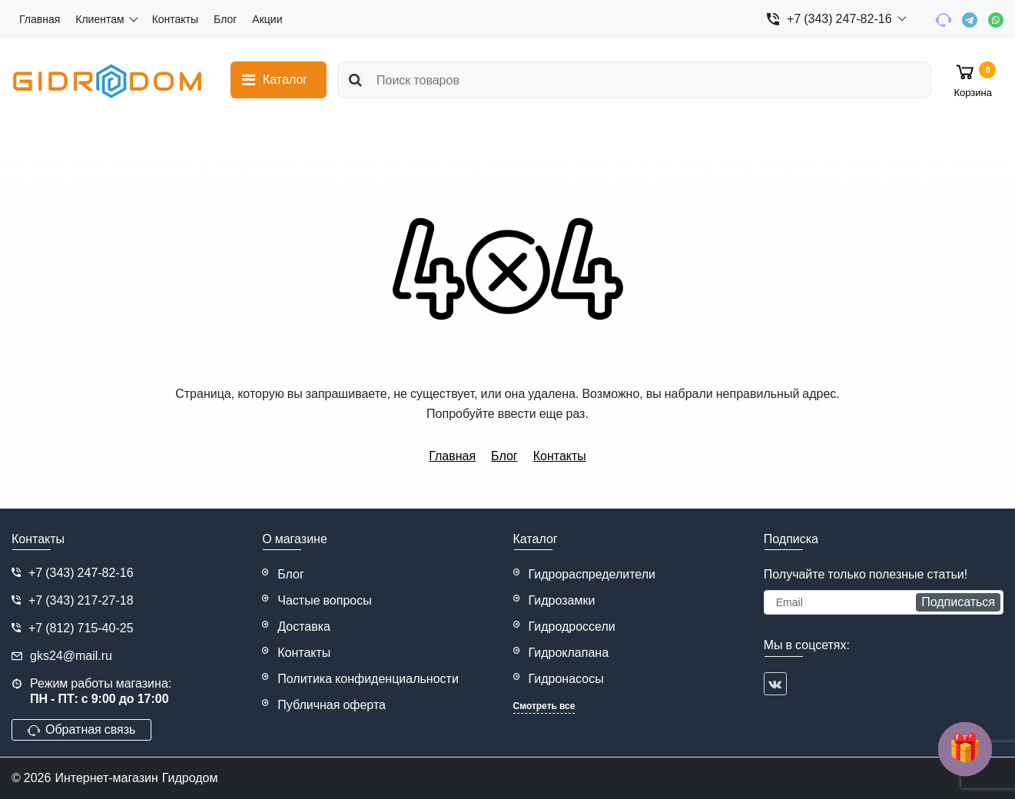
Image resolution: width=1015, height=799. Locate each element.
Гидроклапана (569, 652)
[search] (634, 79)
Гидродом (190, 778)
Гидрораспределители (592, 574)
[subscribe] (883, 602)
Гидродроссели (572, 626)
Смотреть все (544, 706)
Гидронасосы (566, 678)
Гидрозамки (562, 600)
